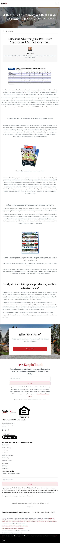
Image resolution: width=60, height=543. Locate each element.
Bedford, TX (27, 519)
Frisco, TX (48, 521)
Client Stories (5, 452)
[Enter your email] (31, 379)
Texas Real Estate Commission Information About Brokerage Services (15, 526)
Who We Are (5, 450)
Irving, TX (34, 521)
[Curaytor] (9, 438)
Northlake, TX (39, 521)
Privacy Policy (30, 507)
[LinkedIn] (5, 430)
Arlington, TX (54, 521)
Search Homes (5, 445)
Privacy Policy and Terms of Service (46, 492)
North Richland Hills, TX (21, 521)
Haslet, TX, (15, 521)
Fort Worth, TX (9, 521)
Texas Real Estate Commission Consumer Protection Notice (13, 528)
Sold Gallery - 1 (5, 463)
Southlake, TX (51, 518)
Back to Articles (9, 31)
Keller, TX (16, 519)
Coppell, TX (4, 521)
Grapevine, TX (11, 519)
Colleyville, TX (5, 519)
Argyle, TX (40, 519)
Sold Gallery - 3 (5, 468)
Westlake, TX (29, 521)
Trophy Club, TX (21, 519)
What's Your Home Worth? (8, 455)
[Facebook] (2, 430)
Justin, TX (44, 521)
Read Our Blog (5, 458)
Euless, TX (32, 519)
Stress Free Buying (6, 447)
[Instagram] (8, 430)
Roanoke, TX (52, 519)
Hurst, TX (36, 519)
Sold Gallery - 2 (5, 466)
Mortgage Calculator (6, 460)
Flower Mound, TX (46, 519)
